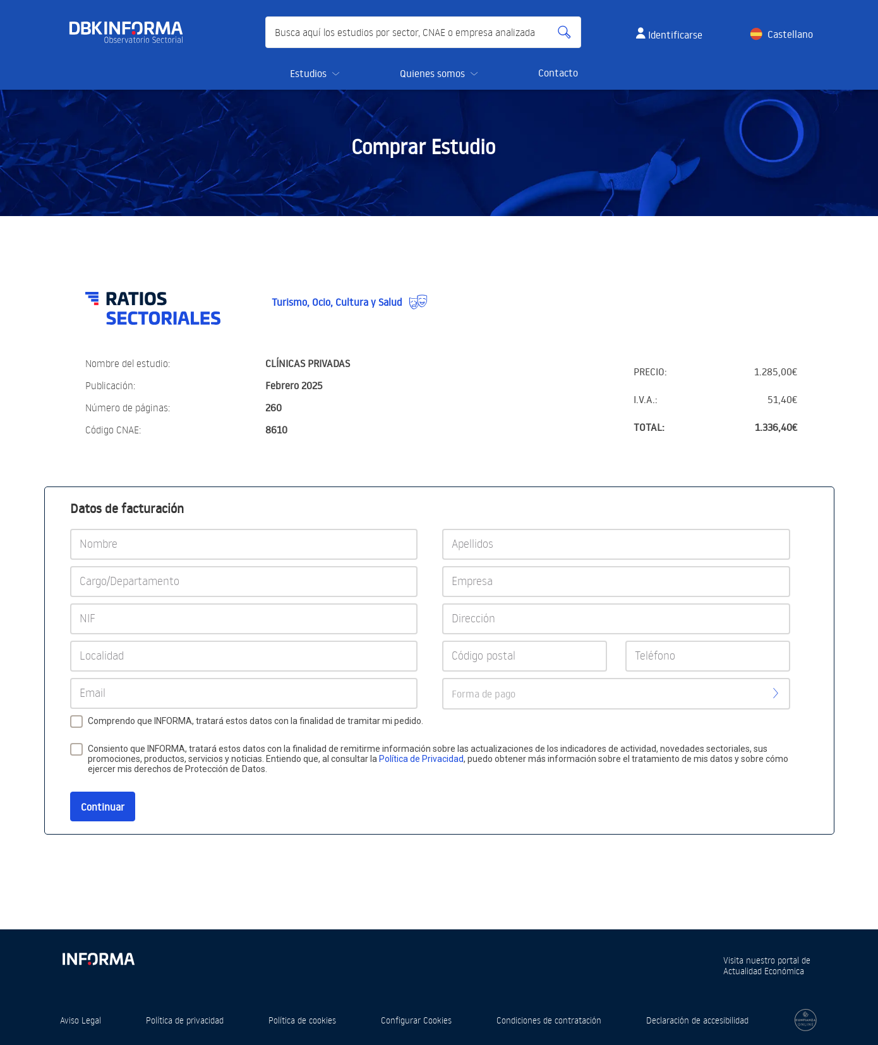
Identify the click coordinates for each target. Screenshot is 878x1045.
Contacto (558, 72)
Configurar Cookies (416, 1020)
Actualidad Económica (763, 970)
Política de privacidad (185, 1020)
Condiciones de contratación (548, 1020)
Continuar (102, 806)
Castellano (790, 34)
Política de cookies (302, 1020)
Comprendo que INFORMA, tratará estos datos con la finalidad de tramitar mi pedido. (255, 721)
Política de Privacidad (421, 759)
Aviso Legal (80, 1020)
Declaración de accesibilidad (697, 1020)
